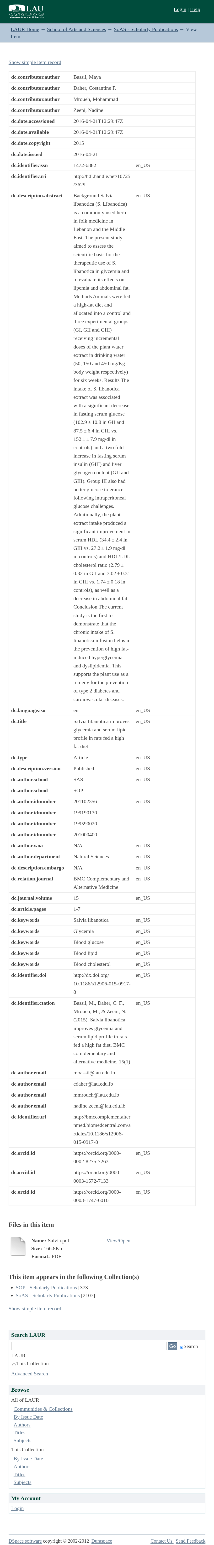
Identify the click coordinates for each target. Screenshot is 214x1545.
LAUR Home (25, 29)
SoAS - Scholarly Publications (146, 29)
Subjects (23, 1440)
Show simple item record (35, 62)
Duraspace (101, 1541)
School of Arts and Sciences (76, 29)
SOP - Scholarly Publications (46, 1287)
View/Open (118, 1240)
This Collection (30, 1363)
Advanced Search (29, 1374)
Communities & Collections (43, 1409)
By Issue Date (28, 1417)
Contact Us (162, 1541)
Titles (19, 1433)
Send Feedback (190, 1541)
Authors (22, 1425)
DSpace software (25, 1541)
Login (180, 9)
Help (195, 9)
